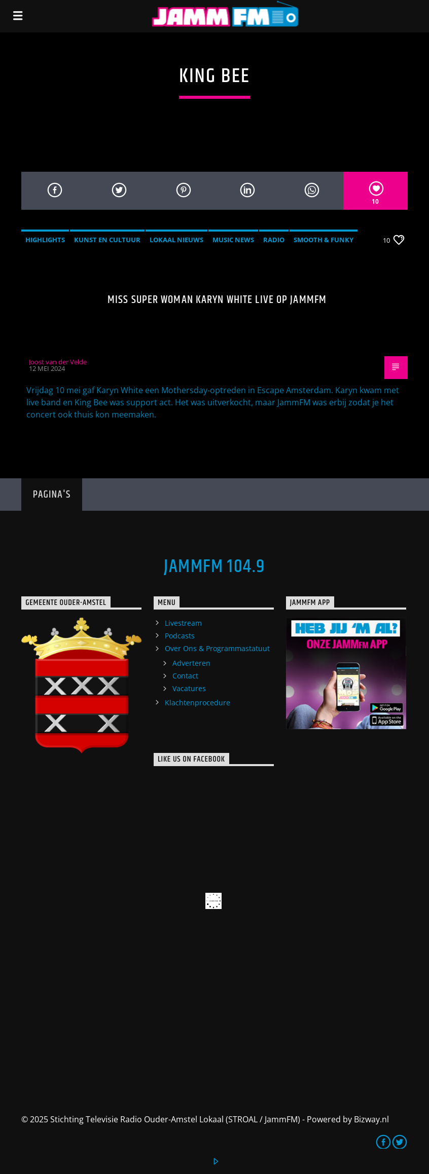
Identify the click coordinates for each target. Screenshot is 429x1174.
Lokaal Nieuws (176, 239)
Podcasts (180, 635)
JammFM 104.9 (214, 567)
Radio (273, 239)
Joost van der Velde (58, 361)
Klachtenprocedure (197, 702)
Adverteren (191, 663)
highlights (45, 239)
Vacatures (189, 688)
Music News (233, 239)
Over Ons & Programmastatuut (217, 648)
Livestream (183, 623)
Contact (185, 675)
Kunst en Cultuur (107, 239)
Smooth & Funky (323, 239)
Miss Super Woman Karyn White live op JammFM (217, 300)
